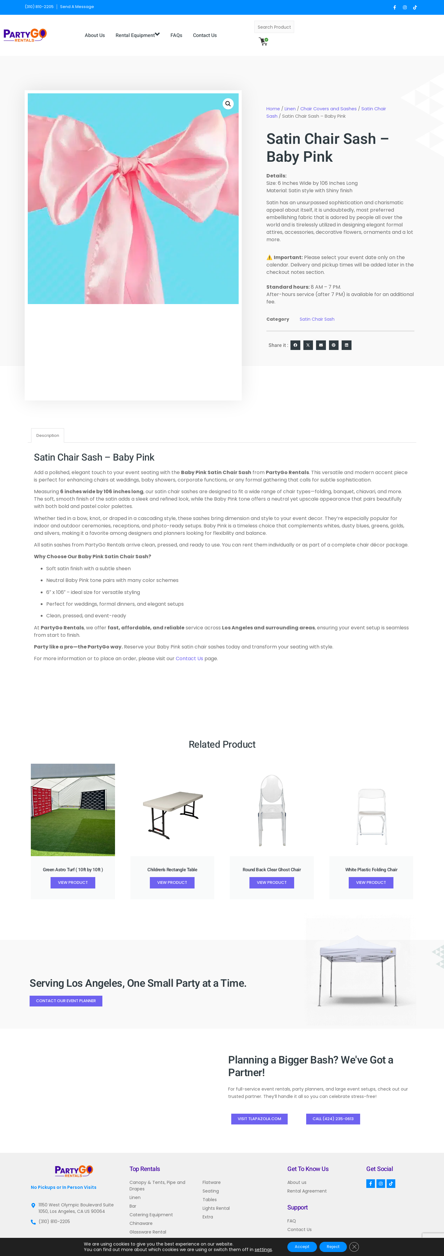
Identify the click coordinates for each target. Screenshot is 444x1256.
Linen (290, 100)
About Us (158, 31)
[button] (228, 95)
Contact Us (268, 31)
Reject (335, 1246)
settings (257, 1249)
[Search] (386, 31)
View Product (72, 874)
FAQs (239, 31)
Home (273, 100)
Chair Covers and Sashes (328, 100)
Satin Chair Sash (317, 310)
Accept (299, 1246)
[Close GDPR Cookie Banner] (358, 1246)
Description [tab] (47, 426)
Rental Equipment (201, 31)
